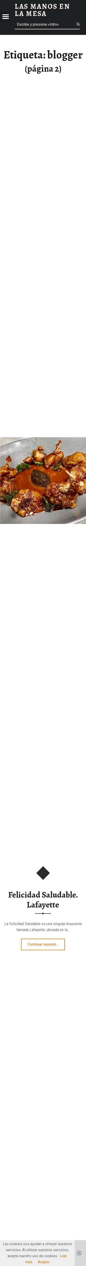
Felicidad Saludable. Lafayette (43, 899)
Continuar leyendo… (46, 943)
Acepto (43, 1262)
